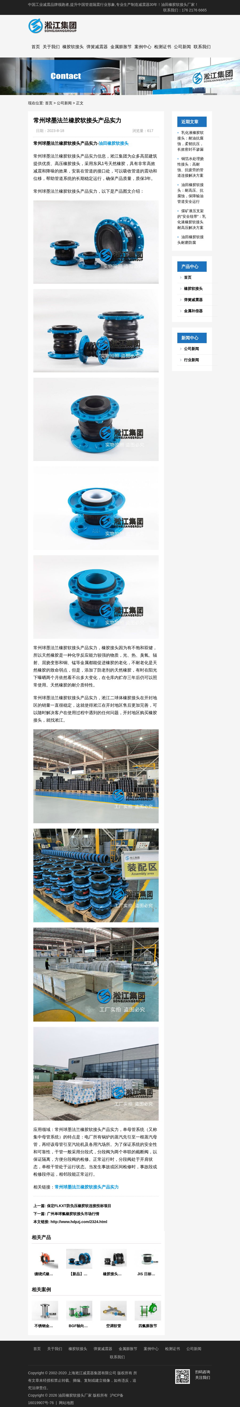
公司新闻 (182, 46)
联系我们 (202, 46)
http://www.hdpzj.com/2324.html (79, 1222)
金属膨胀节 (121, 46)
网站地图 (66, 1403)
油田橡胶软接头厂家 (75, 1395)
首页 (35, 46)
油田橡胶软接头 (114, 143)
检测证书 (162, 46)
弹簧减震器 (97, 46)
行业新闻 (191, 360)
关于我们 (51, 46)
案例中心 (142, 46)
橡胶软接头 (73, 46)
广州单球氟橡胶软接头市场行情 (73, 1214)
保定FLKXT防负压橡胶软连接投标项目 (79, 1206)
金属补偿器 (193, 311)
